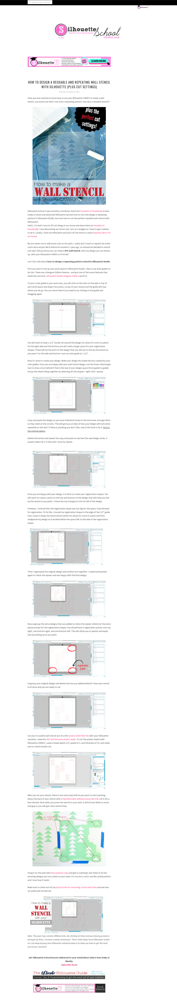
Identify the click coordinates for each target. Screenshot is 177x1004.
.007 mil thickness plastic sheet (61, 739)
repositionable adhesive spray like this (80, 798)
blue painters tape (59, 872)
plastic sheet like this (79, 735)
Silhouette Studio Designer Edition (62, 275)
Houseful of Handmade (91, 211)
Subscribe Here (68, 964)
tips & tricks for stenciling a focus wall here (76, 887)
